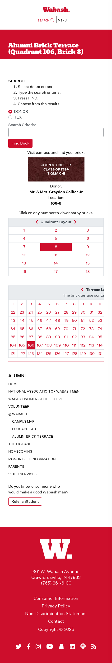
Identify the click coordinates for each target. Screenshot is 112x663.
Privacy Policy (56, 606)
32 (100, 312)
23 (22, 312)
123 (31, 353)
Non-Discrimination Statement (56, 613)
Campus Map (23, 421)
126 (58, 353)
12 (87, 255)
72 (83, 328)
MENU (66, 20)
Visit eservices (22, 474)
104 (13, 345)
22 (13, 312)
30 (82, 312)
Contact (56, 621)
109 (57, 345)
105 (22, 345)
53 (100, 320)
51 (83, 320)
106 (31, 345)
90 (57, 337)
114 (100, 345)
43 (12, 320)
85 (13, 337)
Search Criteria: (22, 125)
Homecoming (20, 451)
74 (100, 328)
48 (57, 320)
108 (48, 345)
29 (74, 312)
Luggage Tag (24, 429)
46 (39, 320)
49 (66, 320)
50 (74, 320)
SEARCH (45, 20)
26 (48, 312)
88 (39, 337)
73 (91, 328)
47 (48, 320)
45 (30, 320)
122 (22, 353)
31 (91, 312)
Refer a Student (25, 501)
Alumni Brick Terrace (32, 436)
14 (56, 263)
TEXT (19, 117)
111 (74, 345)
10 (24, 255)
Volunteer (18, 406)
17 (56, 271)
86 (22, 337)
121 (12, 353)
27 (57, 312)
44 (22, 320)
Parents (16, 466)
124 (40, 353)
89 (48, 337)
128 (74, 353)
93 (82, 337)
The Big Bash (20, 444)
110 (66, 345)
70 (66, 328)
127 (66, 353)
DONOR (21, 111)
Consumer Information (56, 598)
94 (91, 337)
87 (31, 337)
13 (24, 263)
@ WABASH (17, 414)
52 (91, 320)
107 (40, 345)
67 (39, 328)
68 (48, 328)
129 (83, 353)
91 (66, 337)
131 (100, 353)
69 (57, 328)
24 (30, 312)
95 (100, 337)
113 (91, 345)
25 (39, 312)
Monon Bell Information (32, 459)
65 (22, 328)
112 (82, 345)
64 (12, 328)
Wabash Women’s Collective (35, 399)
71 (74, 328)
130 (91, 353)
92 (74, 337)
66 (30, 328)
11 (56, 255)
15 (88, 263)
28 (66, 312)
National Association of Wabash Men (43, 391)
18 (88, 271)
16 (24, 271)
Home (13, 384)
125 (48, 353)
